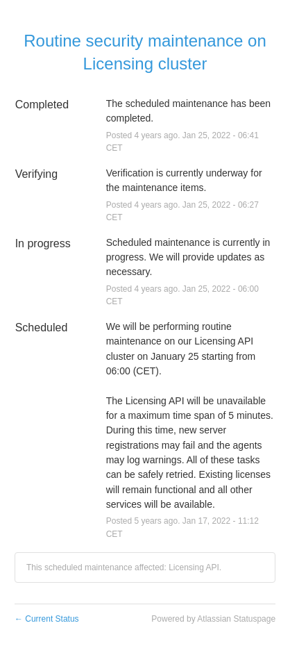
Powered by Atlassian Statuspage (213, 619)
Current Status (47, 619)
